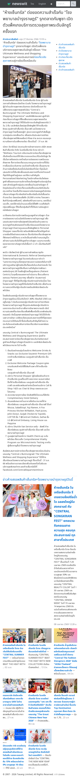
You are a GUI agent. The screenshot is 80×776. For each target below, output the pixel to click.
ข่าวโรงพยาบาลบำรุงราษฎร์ (65, 52)
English (42, 4)
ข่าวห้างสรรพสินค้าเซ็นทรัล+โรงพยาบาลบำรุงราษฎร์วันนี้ (38, 479)
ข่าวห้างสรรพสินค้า (66, 69)
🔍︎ (73, 3)
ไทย (32, 4)
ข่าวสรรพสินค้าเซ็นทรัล (65, 65)
